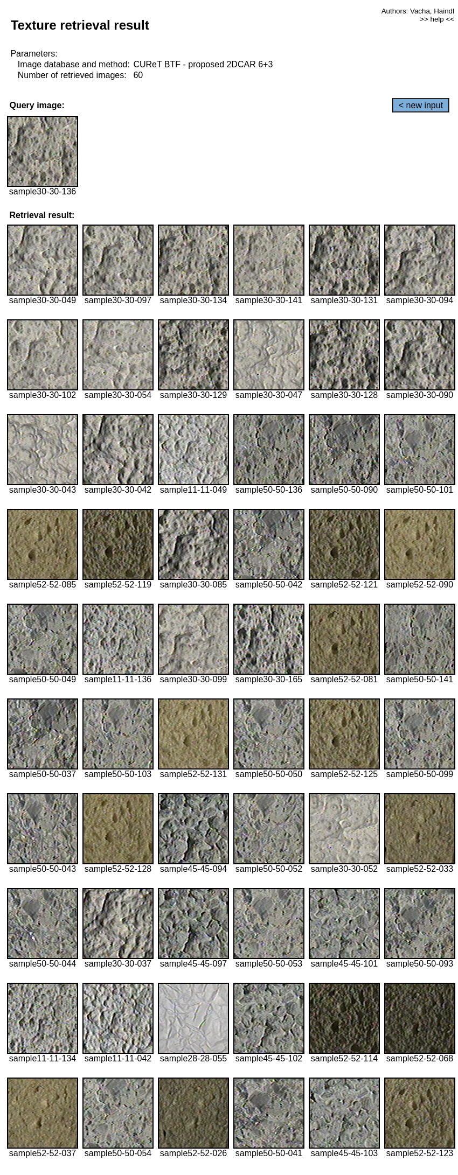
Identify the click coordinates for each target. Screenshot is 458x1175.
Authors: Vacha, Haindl (417, 11)
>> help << (437, 19)
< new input (421, 105)
